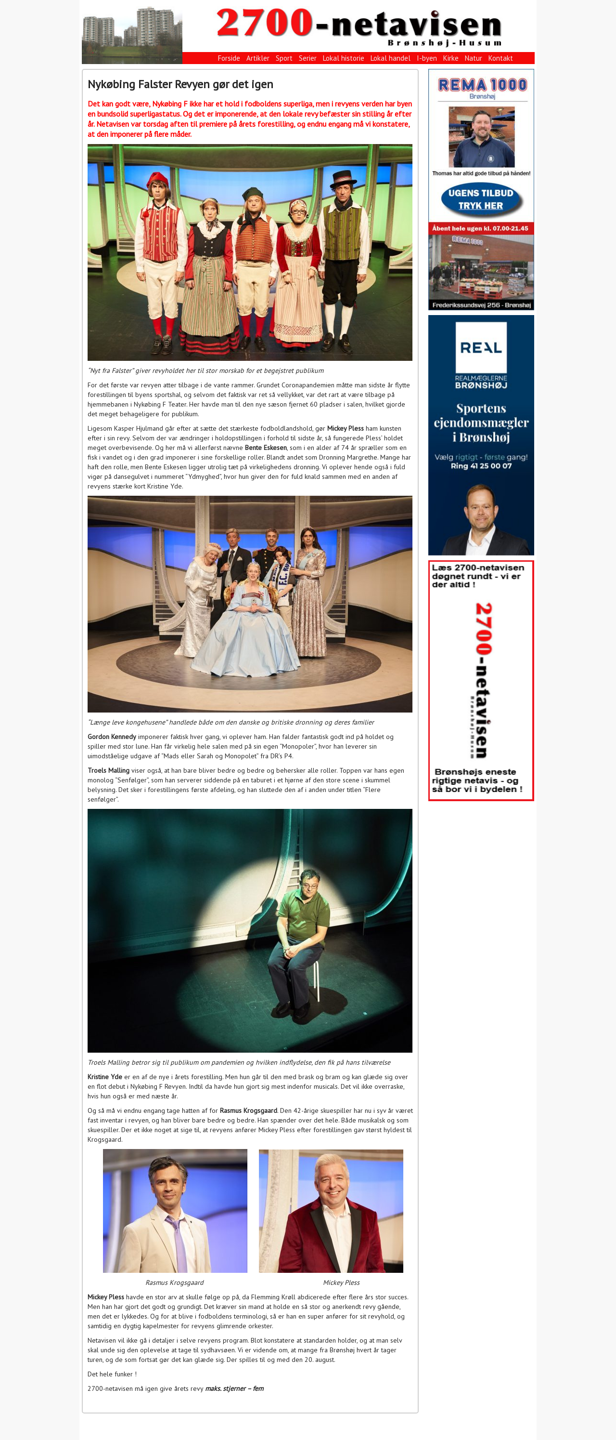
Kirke (451, 58)
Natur (473, 58)
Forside (229, 58)
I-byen (427, 58)
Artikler (258, 58)
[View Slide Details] (481, 189)
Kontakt (500, 58)
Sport (284, 58)
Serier (308, 58)
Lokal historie (343, 58)
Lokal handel (391, 58)
